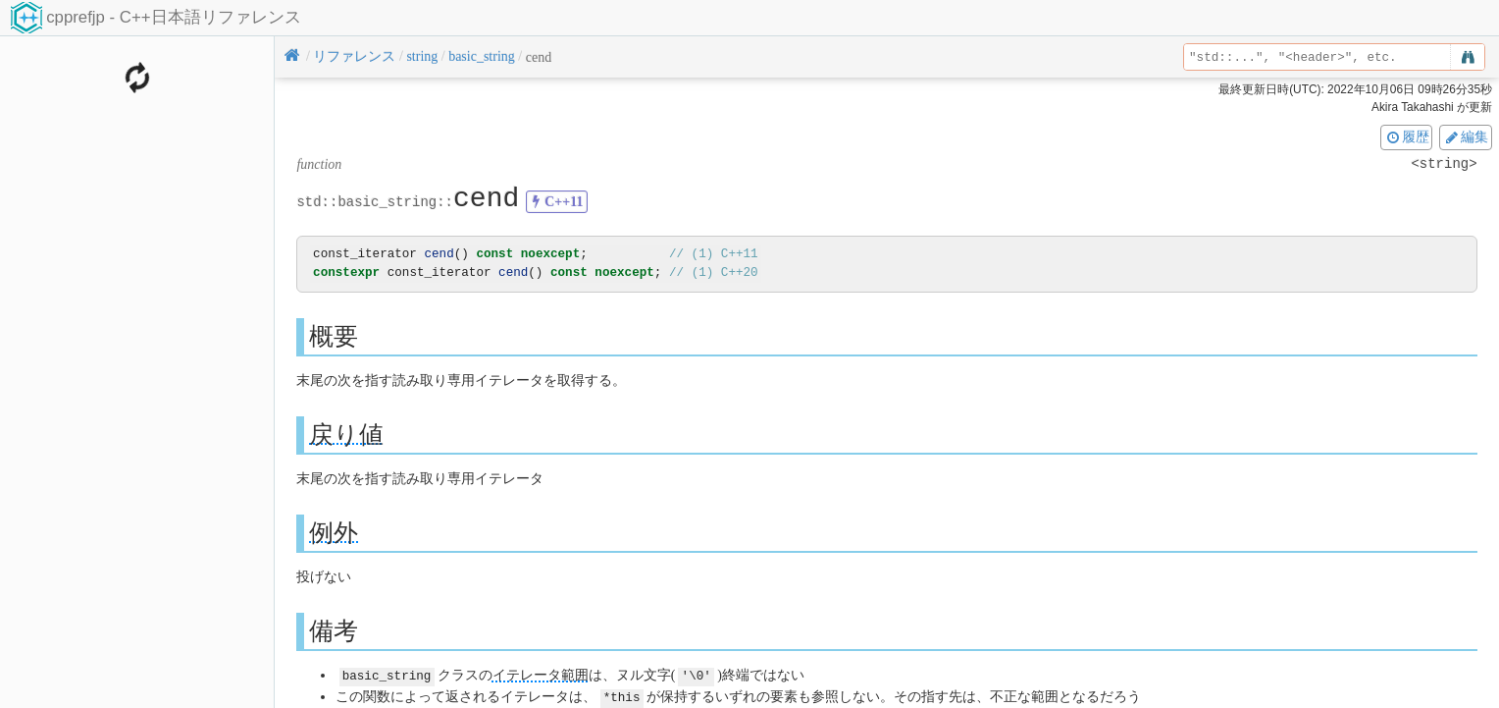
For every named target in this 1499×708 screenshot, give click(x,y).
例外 (333, 531)
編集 (1465, 136)
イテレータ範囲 (540, 675)
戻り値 (346, 433)
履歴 (1406, 136)
